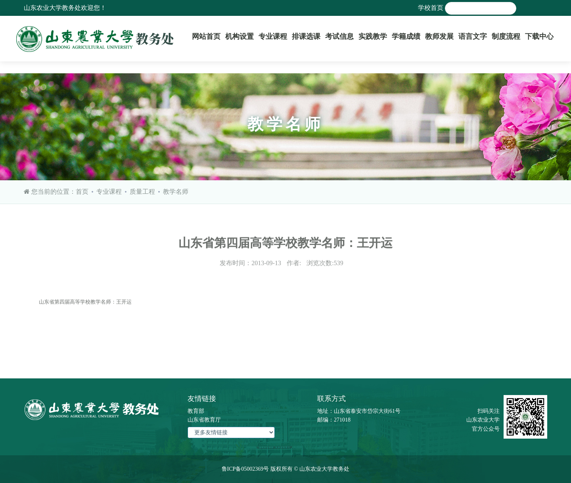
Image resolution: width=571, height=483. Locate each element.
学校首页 (430, 7)
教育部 (196, 411)
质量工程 (142, 191)
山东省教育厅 (204, 420)
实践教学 (372, 36)
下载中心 (539, 36)
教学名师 (175, 191)
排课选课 (306, 36)
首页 (82, 191)
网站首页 (206, 36)
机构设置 (239, 36)
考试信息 (339, 36)
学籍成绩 (406, 36)
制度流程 (506, 36)
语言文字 (472, 36)
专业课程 (273, 36)
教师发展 (439, 36)
